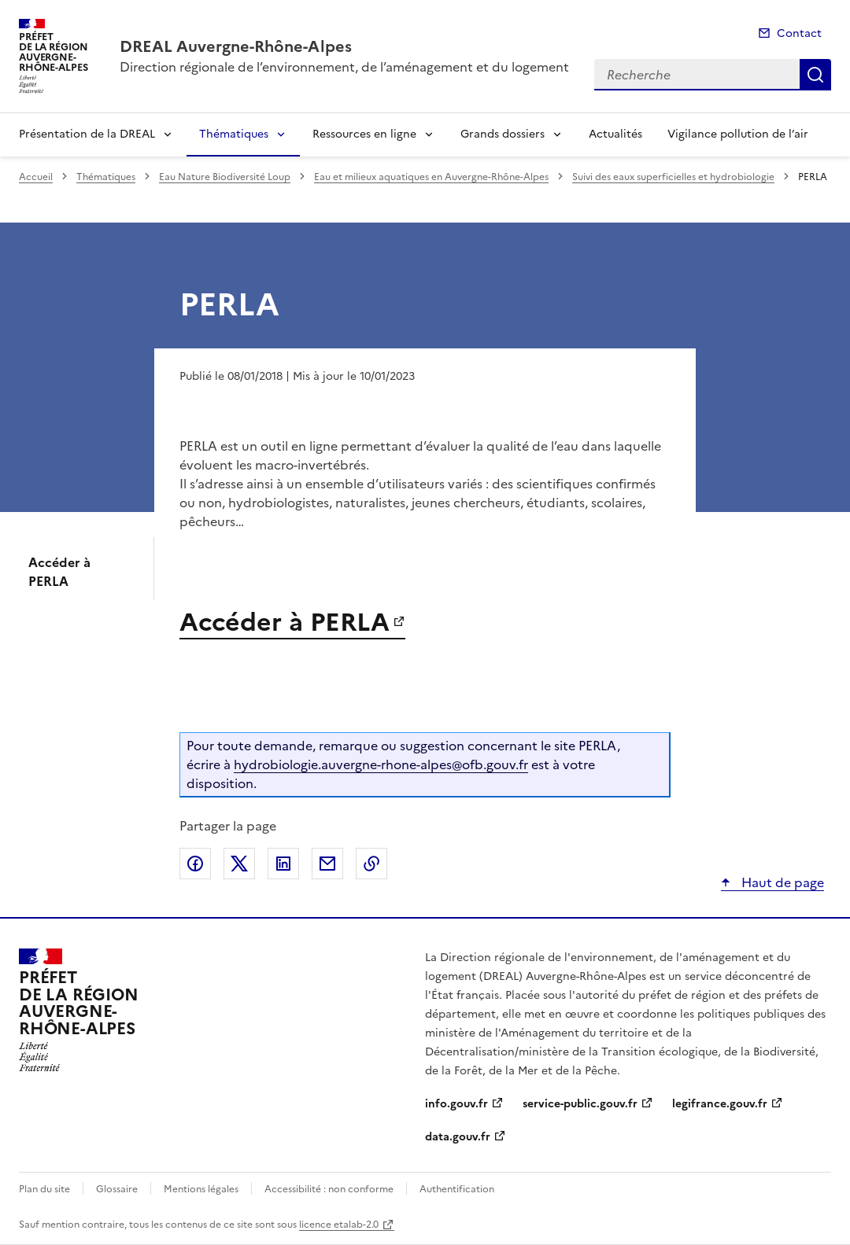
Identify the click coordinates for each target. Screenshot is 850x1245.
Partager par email (327, 863)
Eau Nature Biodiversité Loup (224, 177)
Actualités (615, 134)
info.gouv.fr (456, 1104)
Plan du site (44, 1189)
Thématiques (233, 134)
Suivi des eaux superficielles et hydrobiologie (673, 177)
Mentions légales (201, 1189)
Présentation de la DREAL (87, 134)
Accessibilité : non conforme (329, 1189)
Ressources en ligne (364, 134)
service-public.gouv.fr (580, 1104)
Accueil (36, 177)
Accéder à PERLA (59, 572)
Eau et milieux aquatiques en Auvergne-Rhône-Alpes (431, 177)
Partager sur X (239, 863)
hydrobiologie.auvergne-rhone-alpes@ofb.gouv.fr (381, 764)
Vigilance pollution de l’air (737, 134)
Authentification (456, 1189)
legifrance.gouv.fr (719, 1104)
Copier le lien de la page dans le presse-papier (371, 863)
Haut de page (781, 882)
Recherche (815, 74)
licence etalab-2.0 (339, 1224)
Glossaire (117, 1189)
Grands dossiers (502, 134)
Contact (799, 33)
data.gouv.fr (457, 1137)
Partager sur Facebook (195, 863)
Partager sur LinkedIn (283, 863)
